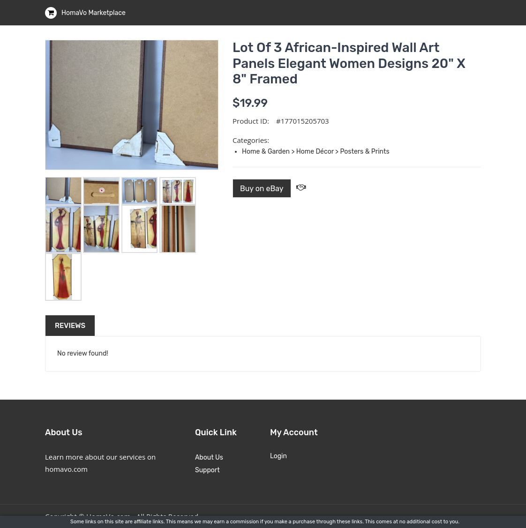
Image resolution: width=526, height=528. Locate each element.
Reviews (70, 325)
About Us (209, 457)
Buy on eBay (262, 188)
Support (207, 470)
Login (278, 456)
